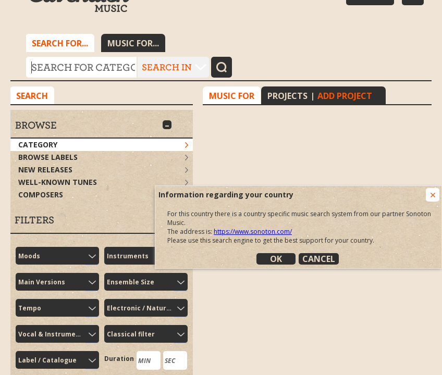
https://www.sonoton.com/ (253, 231)
